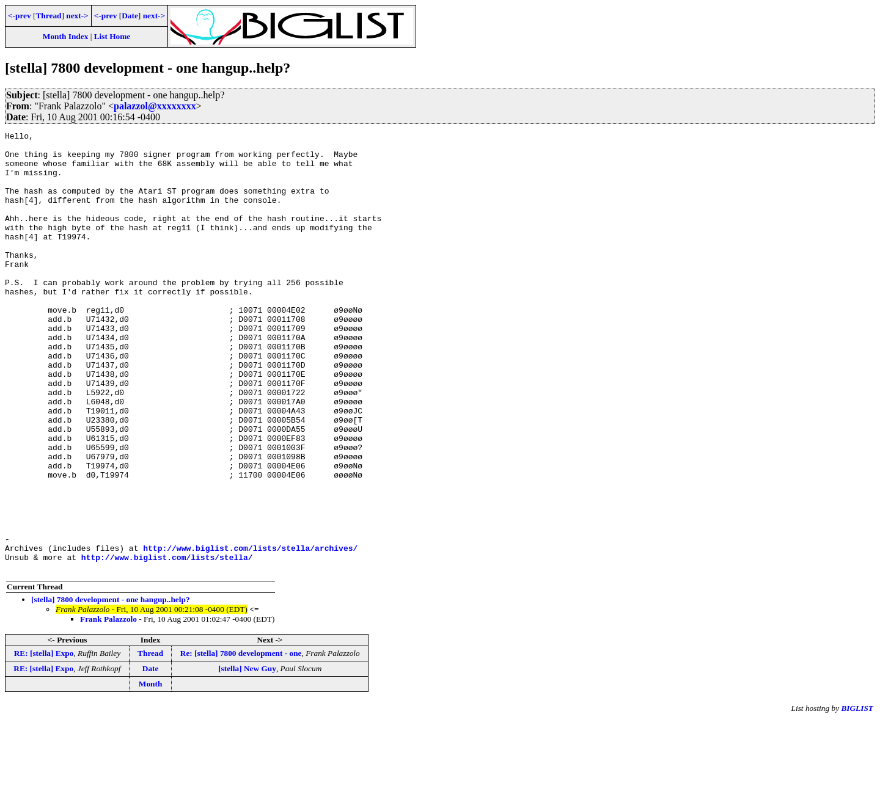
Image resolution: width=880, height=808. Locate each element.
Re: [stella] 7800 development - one (241, 741)
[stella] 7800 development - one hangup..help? (110, 687)
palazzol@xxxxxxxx (155, 106)
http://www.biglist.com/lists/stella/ (167, 643)
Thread (48, 15)
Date (130, 15)
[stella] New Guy (247, 756)
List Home (112, 36)
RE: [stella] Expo (44, 741)
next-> (77, 15)
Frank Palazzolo (108, 707)
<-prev (19, 15)
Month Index (65, 36)
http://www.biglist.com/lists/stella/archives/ (250, 632)
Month (151, 771)
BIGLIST (857, 796)
